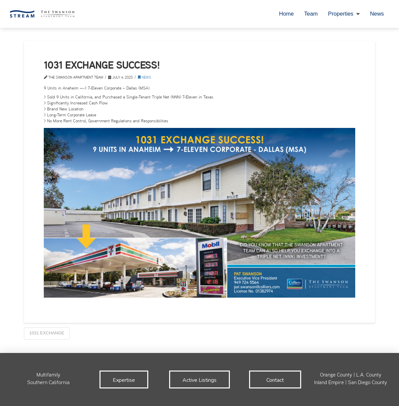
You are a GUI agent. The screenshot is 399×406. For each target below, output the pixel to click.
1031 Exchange (46, 332)
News (144, 77)
